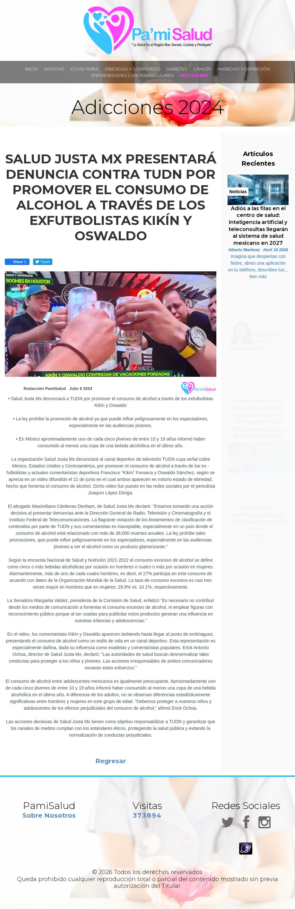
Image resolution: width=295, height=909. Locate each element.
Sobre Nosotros (49, 815)
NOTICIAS (54, 68)
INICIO (31, 68)
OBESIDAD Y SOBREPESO (133, 68)
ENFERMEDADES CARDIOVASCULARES (132, 75)
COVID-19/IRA (85, 68)
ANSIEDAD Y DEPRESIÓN (243, 68)
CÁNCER (202, 68)
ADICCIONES (194, 75)
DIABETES (176, 68)
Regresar (110, 761)
